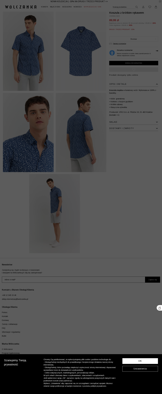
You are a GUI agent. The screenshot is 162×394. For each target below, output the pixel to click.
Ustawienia (140, 368)
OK (140, 361)
